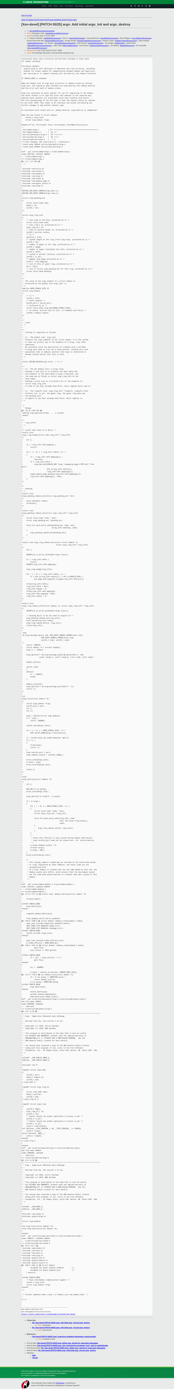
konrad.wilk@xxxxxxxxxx (54, 41)
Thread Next (52, 20)
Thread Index (71, 20)
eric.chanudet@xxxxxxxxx (37, 48)
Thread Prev (42, 20)
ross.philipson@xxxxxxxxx (141, 38)
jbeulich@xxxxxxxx (127, 46)
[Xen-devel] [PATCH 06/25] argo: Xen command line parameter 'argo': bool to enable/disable (72, 1346)
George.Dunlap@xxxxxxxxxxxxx (89, 41)
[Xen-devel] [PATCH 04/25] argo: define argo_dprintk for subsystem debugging (67, 1343)
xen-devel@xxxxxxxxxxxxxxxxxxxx (42, 31)
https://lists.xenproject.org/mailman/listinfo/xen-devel (48, 1314)
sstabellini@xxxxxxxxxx (52, 38)
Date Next (33, 20)
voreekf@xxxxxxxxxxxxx (109, 38)
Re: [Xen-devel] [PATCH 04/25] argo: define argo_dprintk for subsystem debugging (73, 1348)
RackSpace (60, 1383)
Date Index (62, 20)
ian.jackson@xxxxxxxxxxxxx (65, 43)
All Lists (28, 15)
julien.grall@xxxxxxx (70, 46)
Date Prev (25, 20)
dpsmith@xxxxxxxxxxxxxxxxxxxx (39, 46)
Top (23, 15)
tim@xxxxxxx (120, 43)
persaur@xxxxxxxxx (95, 43)
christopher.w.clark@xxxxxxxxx (57, 33)
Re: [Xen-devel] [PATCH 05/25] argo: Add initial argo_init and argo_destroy (61, 1323)
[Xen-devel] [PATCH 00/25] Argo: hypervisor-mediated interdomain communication (64, 1337)
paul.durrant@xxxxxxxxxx (99, 46)
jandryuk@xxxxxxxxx (35, 43)
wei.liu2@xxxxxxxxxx (77, 38)
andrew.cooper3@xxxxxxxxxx (126, 41)
